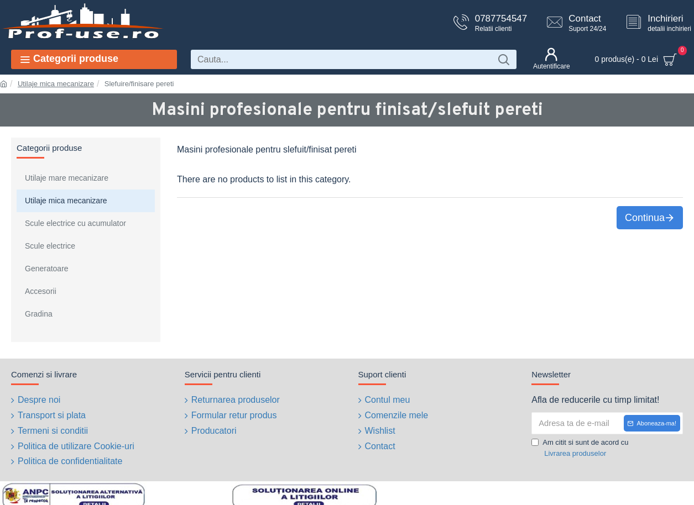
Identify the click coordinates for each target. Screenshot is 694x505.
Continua (645, 217)
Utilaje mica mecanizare (56, 84)
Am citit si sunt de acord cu (579, 448)
